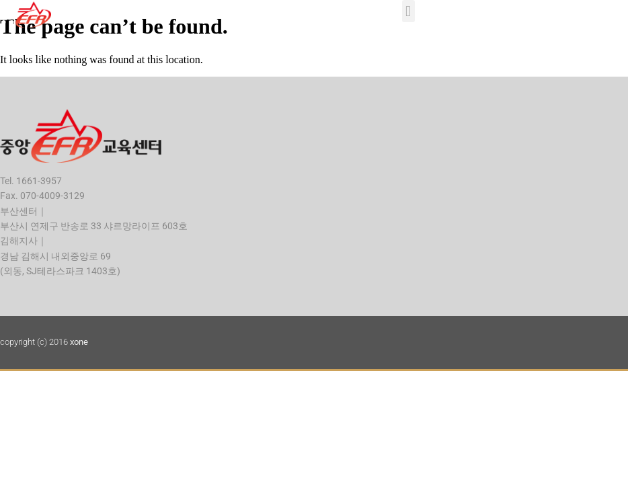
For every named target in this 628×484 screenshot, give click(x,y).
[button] (408, 11)
